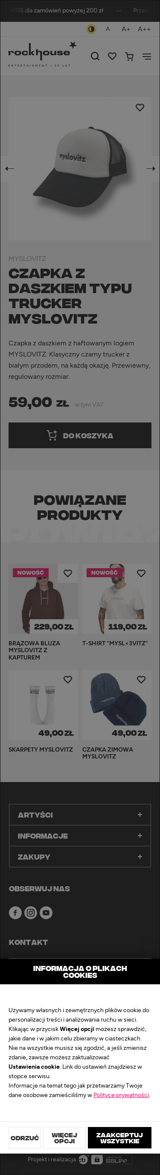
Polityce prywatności (121, 1095)
